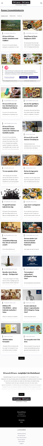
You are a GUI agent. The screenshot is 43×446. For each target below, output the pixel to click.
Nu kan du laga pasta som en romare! (31, 172)
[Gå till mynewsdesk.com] (21, 430)
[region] (21, 73)
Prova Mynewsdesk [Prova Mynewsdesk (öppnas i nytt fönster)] (21, 437)
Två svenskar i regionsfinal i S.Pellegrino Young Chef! (30, 275)
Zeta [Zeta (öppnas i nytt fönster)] (21, 422)
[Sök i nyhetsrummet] (41, 3)
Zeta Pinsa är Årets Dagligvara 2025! (30, 37)
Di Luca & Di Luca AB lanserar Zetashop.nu (31, 138)
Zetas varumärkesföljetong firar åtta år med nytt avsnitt (9, 242)
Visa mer (21, 358)
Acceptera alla (33, 77)
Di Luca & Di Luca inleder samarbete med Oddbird (10, 38)
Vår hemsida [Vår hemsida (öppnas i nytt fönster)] (21, 420)
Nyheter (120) (4, 16)
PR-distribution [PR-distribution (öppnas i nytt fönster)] (21, 435)
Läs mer (21, 394)
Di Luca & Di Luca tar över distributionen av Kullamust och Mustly (10, 106)
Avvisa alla (23, 77)
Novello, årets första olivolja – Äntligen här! (10, 273)
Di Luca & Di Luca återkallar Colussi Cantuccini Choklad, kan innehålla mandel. (10, 130)
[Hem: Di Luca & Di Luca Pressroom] (21, 3)
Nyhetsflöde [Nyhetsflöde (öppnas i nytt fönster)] (21, 441)
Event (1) (19, 16)
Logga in (21, 443)
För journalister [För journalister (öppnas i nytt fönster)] (21, 439)
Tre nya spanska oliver (10, 171)
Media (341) (12, 16)
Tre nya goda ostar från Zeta (32, 341)
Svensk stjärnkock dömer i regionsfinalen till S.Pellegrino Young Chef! (31, 309)
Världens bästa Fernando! (7, 341)
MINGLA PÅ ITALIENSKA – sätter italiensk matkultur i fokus (9, 309)
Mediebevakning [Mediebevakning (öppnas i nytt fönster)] (21, 433)
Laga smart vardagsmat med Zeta (32, 206)
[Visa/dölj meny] (2, 3)
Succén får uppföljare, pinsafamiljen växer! (31, 105)
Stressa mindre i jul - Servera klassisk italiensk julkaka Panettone (31, 242)
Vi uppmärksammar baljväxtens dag (9, 206)
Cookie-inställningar (9, 77)
